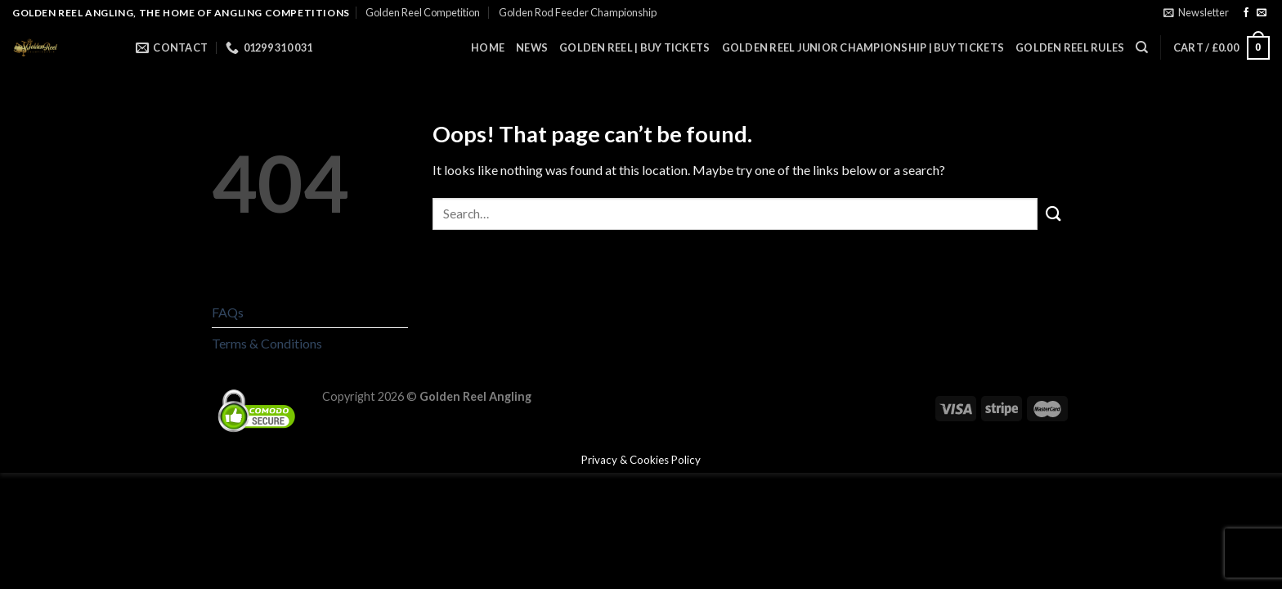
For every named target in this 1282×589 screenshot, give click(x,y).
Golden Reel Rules (1069, 47)
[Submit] (1054, 214)
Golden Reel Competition (422, 12)
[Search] (1142, 47)
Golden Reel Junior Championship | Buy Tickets (863, 47)
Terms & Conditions (267, 343)
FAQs (228, 312)
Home (487, 47)
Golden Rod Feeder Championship (578, 12)
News (532, 47)
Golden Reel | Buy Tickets (634, 47)
